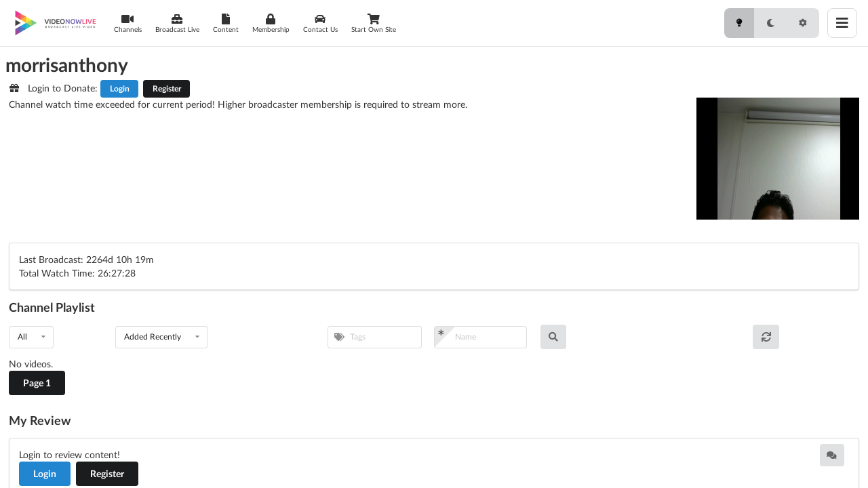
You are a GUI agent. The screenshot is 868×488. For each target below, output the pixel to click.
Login (120, 88)
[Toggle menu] (842, 23)
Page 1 (37, 382)
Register (167, 88)
